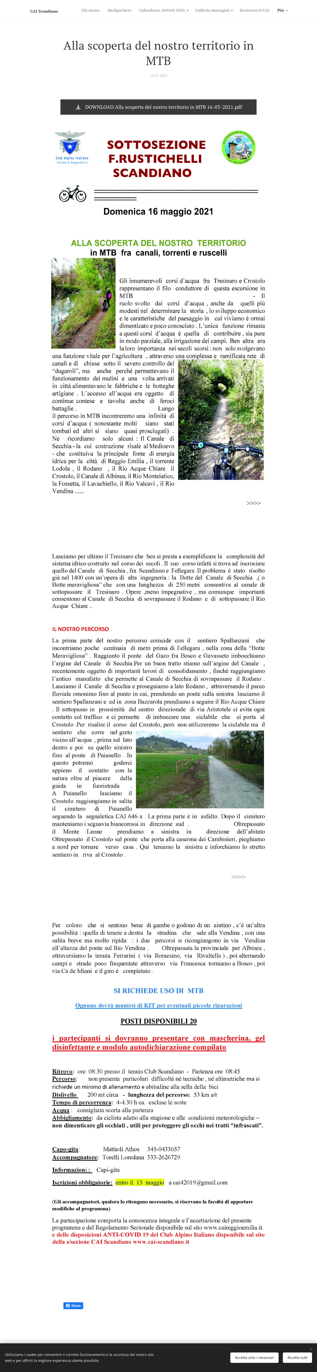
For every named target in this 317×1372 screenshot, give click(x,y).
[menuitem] (118, 10)
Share (73, 1306)
